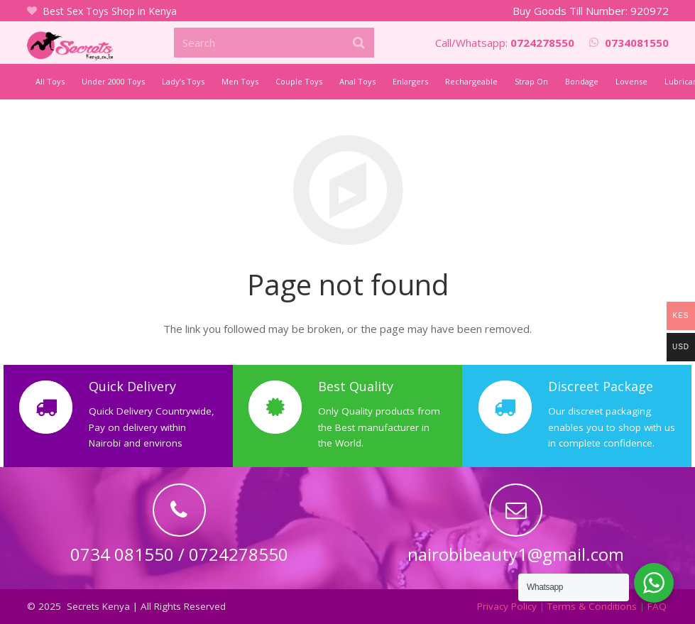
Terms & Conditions (592, 606)
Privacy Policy (507, 606)
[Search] (274, 43)
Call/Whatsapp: (504, 42)
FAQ (657, 606)
